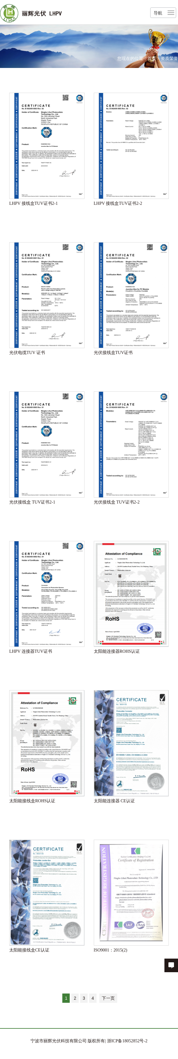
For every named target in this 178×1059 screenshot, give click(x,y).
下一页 (108, 998)
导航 (158, 13)
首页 (151, 58)
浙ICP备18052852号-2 (126, 1041)
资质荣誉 (169, 58)
